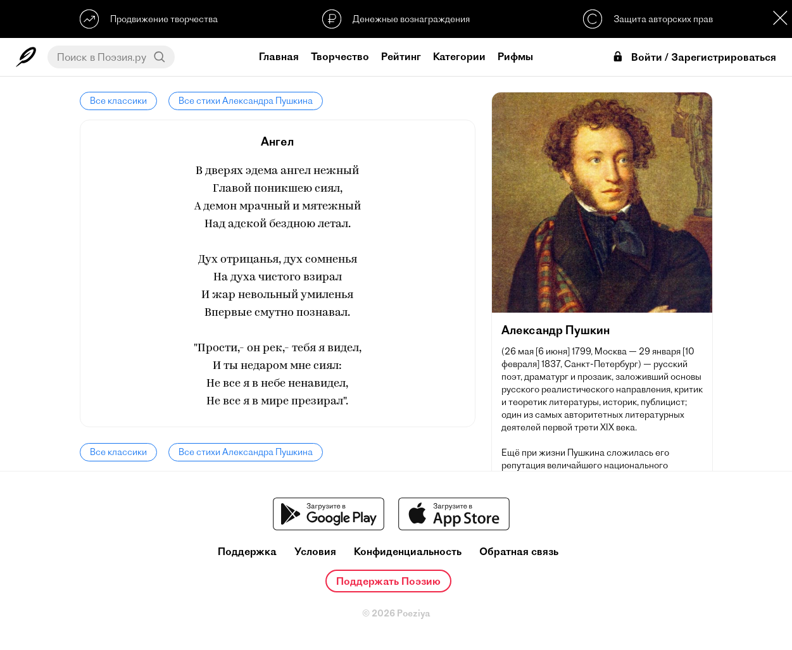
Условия (315, 551)
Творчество (340, 56)
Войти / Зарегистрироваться (694, 57)
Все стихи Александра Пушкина (246, 100)
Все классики (118, 100)
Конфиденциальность (408, 551)
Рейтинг (401, 56)
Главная (279, 56)
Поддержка (247, 551)
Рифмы (515, 56)
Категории (459, 56)
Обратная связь (518, 551)
